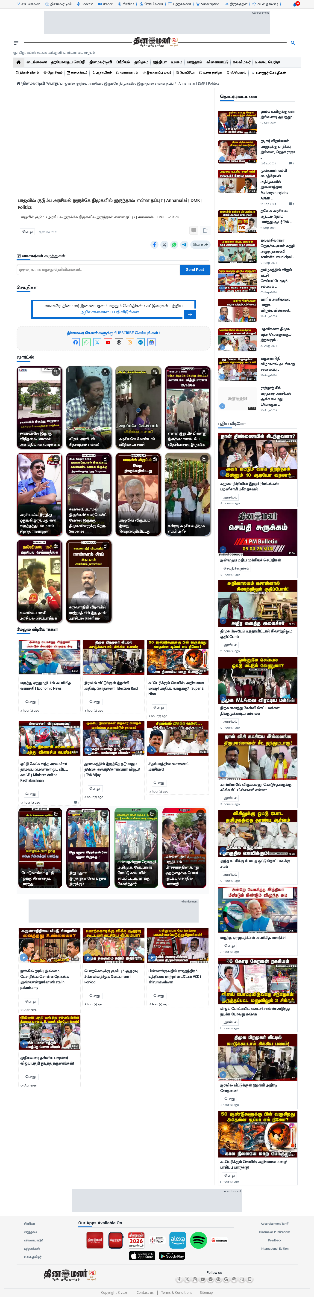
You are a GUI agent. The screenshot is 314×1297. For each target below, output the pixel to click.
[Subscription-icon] (208, 4)
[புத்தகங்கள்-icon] (179, 4)
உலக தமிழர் (32, 1257)
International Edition (274, 1249)
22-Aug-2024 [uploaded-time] (269, 375)
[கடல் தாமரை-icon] (265, 4)
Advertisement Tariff (274, 1224)
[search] (293, 42)
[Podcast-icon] (84, 4)
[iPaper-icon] (105, 4)
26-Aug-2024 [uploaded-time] (269, 316)
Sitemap (206, 1293)
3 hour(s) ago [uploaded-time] (229, 952)
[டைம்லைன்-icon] (28, 4)
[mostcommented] (257, 456)
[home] (18, 62)
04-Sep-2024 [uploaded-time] (269, 263)
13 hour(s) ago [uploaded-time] (230, 503)
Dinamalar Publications (274, 1232)
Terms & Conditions (176, 1293)
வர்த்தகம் (30, 1232)
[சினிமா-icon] (125, 4)
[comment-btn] (76, 802)
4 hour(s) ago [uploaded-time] (229, 1105)
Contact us (145, 1293)
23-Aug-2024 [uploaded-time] (269, 346)
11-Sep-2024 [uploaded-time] (268, 228)
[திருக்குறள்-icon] (235, 4)
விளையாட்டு (33, 1240)
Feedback (274, 1240)
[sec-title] (114, 256)
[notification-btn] (295, 4)
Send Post (195, 270)
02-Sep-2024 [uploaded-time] (269, 292)
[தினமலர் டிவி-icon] (58, 4)
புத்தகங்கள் (32, 1249)
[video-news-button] (24, 669)
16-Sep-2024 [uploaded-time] (268, 123)
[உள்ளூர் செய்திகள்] (269, 73)
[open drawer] (16, 43)
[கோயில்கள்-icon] (151, 4)
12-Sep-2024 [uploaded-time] (268, 163)
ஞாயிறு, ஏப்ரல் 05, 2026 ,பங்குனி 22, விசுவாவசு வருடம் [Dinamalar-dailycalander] (54, 53)
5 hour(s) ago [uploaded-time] (229, 1181)
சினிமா (29, 1224)
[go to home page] (155, 43)
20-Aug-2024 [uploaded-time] (269, 410)
